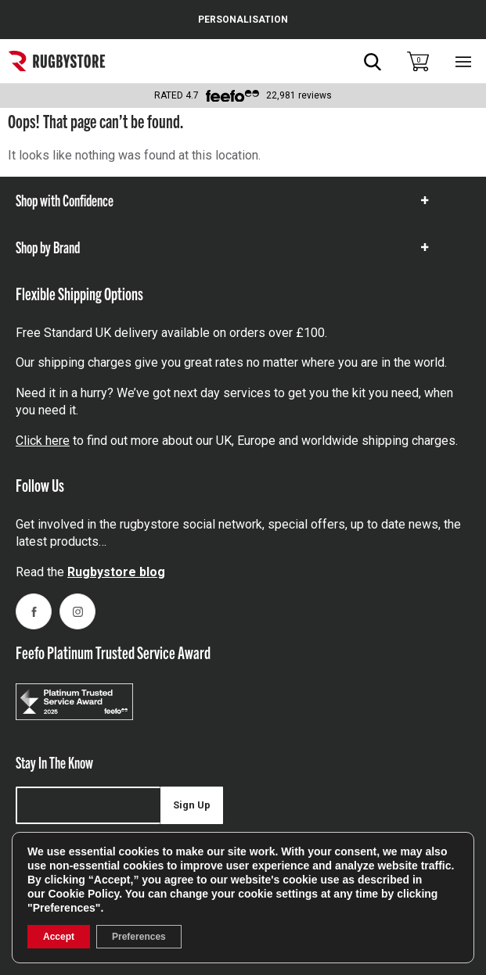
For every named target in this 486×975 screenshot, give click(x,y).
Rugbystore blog (116, 572)
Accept (58, 936)
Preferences (139, 936)
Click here (43, 440)
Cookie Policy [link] (83, 893)
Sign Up (192, 805)
